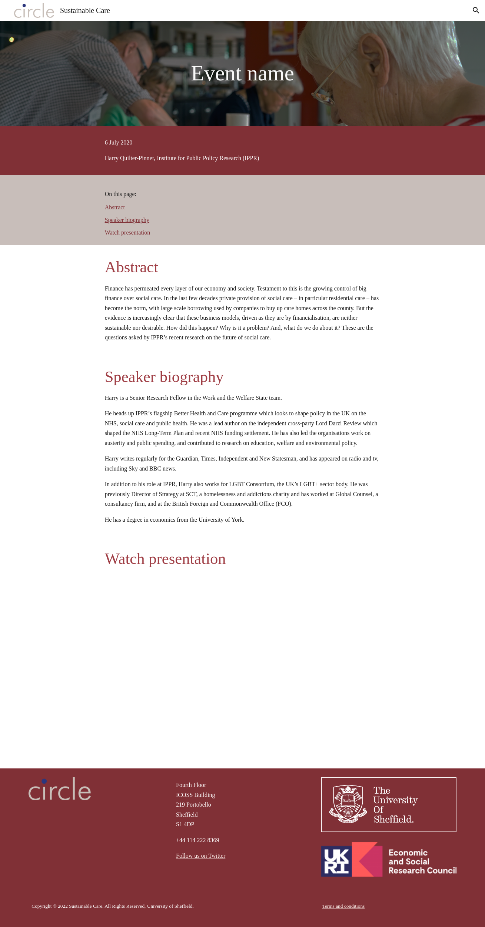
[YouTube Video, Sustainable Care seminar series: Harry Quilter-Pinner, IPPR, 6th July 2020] (242, 661)
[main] (242, 73)
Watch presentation (127, 232)
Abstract (115, 207)
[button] (476, 10)
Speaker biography (127, 220)
